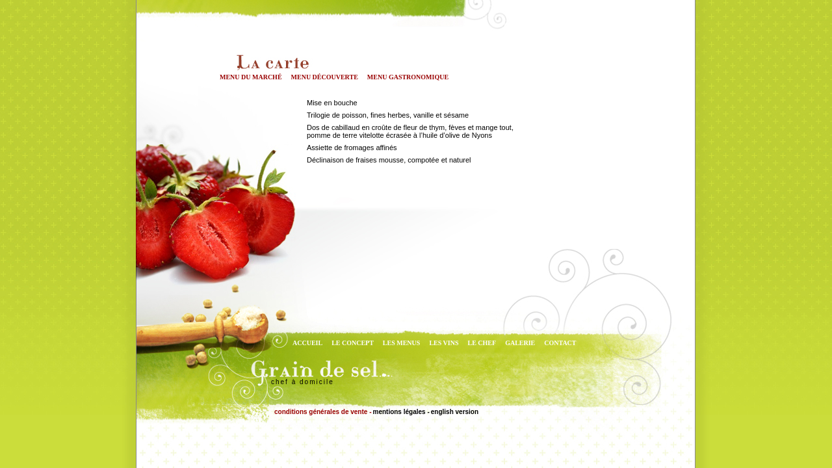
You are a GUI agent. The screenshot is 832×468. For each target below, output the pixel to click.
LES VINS (443, 342)
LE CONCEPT (353, 342)
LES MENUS (402, 342)
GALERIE (520, 342)
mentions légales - (400, 411)
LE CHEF (482, 342)
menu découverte (324, 77)
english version (454, 411)
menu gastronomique (407, 77)
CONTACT (560, 342)
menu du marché (251, 77)
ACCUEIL (307, 342)
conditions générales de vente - (322, 411)
